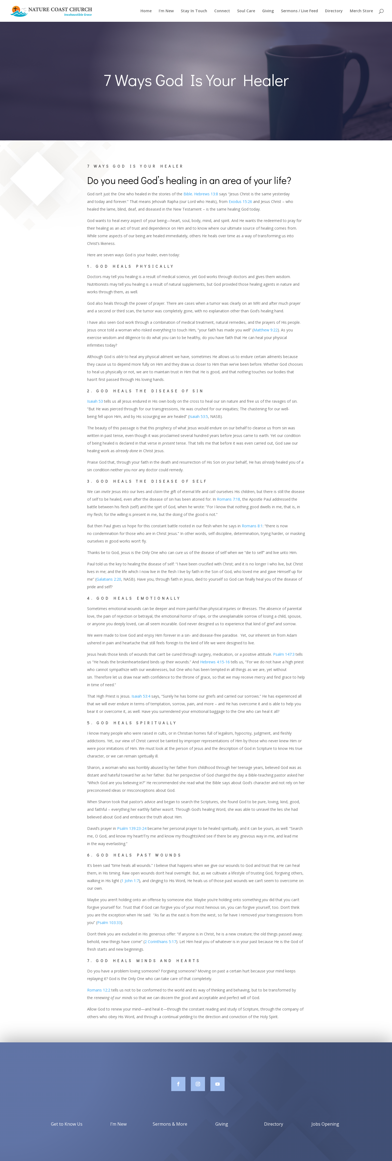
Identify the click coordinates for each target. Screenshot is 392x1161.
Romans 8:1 (252, 525)
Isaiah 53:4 (140, 696)
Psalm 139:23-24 (131, 828)
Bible (187, 193)
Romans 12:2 (98, 990)
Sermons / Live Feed (299, 11)
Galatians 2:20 (108, 579)
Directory (334, 11)
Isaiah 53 (95, 401)
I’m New (166, 11)
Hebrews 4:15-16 (215, 661)
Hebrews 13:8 (206, 193)
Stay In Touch (194, 11)
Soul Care (246, 11)
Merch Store (361, 11)
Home (146, 11)
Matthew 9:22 (265, 329)
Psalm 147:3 (284, 654)
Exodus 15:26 (240, 201)
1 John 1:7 (130, 880)
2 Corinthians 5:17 (160, 941)
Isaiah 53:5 (198, 416)
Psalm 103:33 (109, 922)
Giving (268, 11)
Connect (222, 11)
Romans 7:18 (228, 499)
